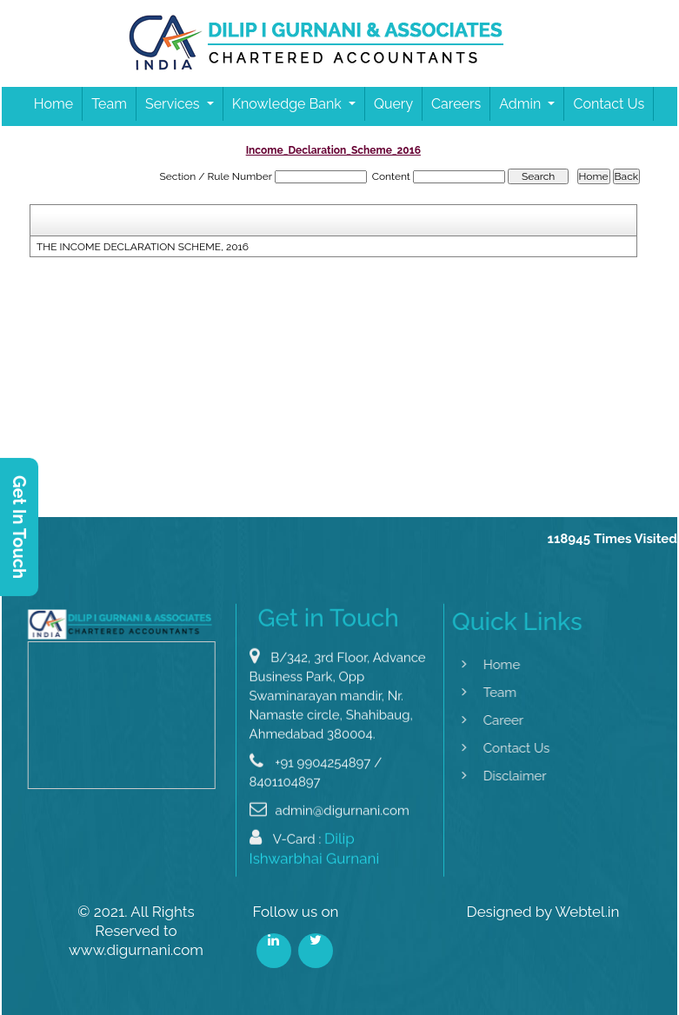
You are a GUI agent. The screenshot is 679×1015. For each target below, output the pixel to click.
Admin (521, 104)
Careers (456, 104)
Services (174, 104)
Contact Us (608, 104)
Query (393, 104)
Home (53, 104)
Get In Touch (19, 527)
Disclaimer (500, 776)
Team (109, 104)
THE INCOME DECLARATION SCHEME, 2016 (143, 247)
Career (489, 720)
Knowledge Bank (288, 104)
